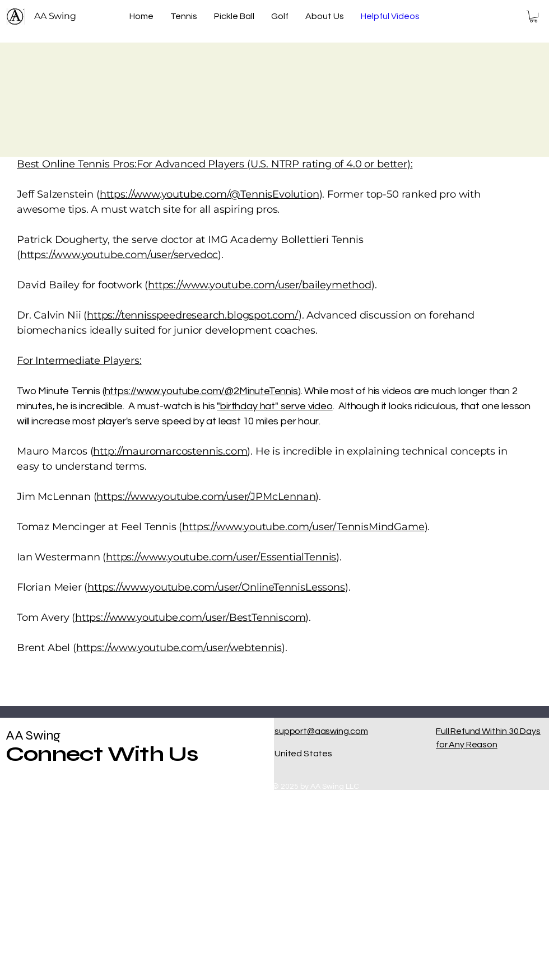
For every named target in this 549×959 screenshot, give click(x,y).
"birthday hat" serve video (274, 406)
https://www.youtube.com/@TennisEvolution (209, 194)
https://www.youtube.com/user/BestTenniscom (190, 617)
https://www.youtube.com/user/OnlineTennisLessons (216, 587)
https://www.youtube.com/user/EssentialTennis (221, 557)
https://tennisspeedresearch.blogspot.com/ (193, 315)
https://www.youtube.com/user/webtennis (179, 648)
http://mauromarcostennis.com (170, 451)
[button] (534, 16)
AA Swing (33, 735)
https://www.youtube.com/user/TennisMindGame (303, 527)
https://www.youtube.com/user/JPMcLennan (205, 496)
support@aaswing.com (321, 731)
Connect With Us (102, 753)
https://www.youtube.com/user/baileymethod (259, 285)
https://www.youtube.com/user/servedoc (119, 255)
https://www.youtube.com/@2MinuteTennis (201, 391)
